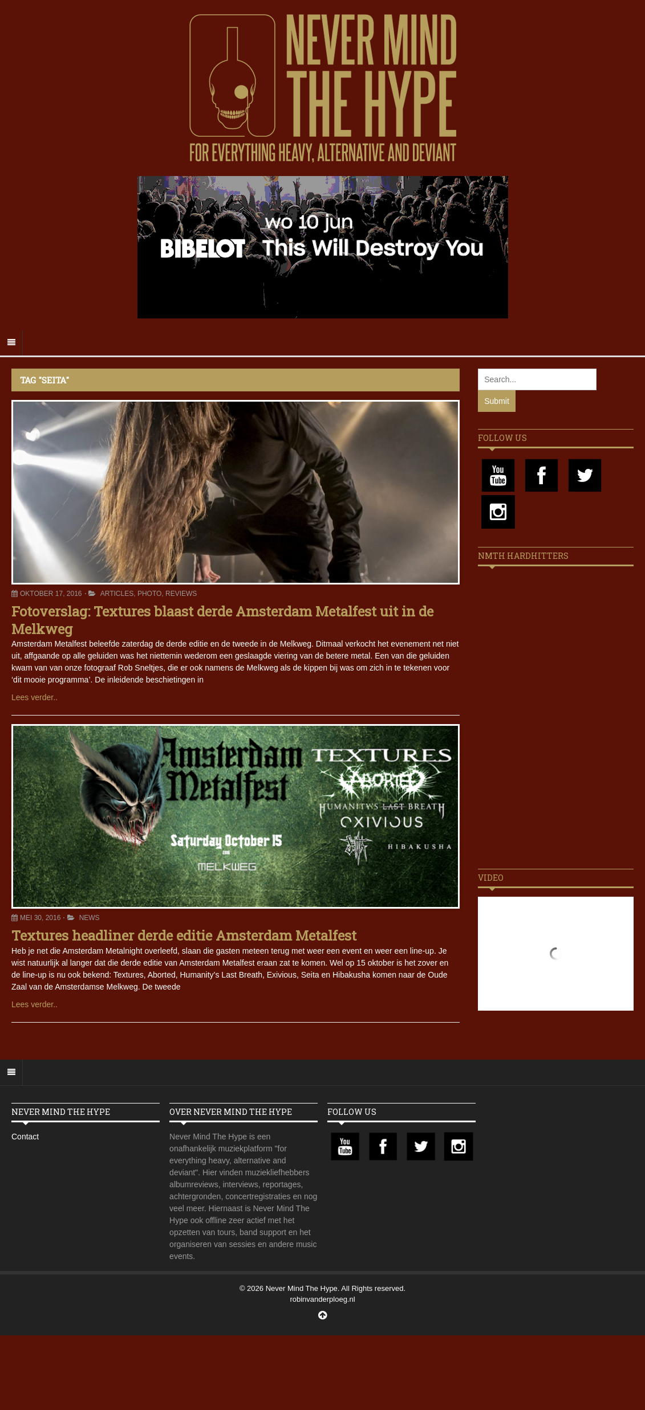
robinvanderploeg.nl (322, 1299)
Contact (25, 1136)
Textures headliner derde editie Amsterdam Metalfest (183, 935)
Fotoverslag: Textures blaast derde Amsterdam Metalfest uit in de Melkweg (222, 620)
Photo (149, 594)
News (89, 918)
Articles (116, 594)
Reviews (181, 594)
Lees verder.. (34, 697)
